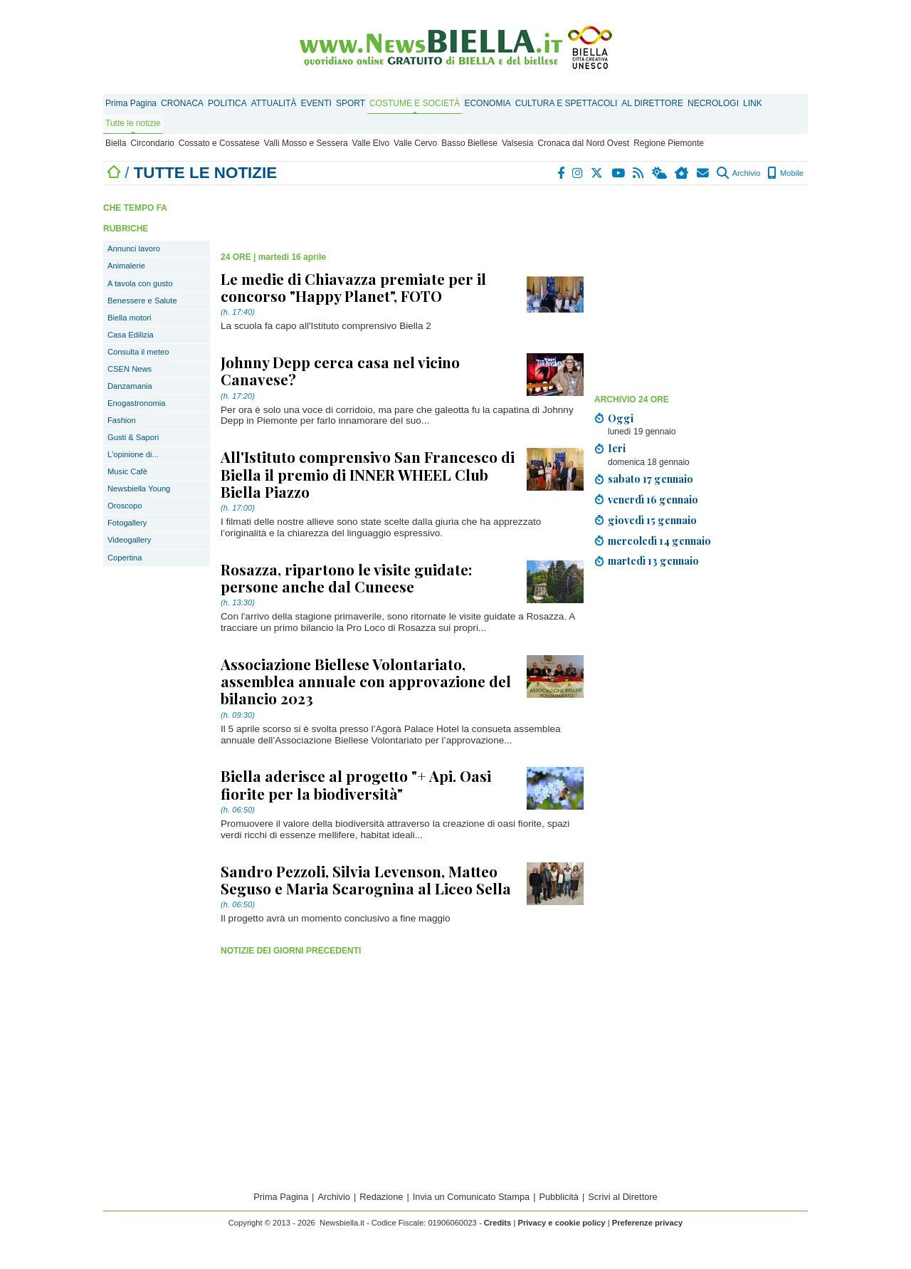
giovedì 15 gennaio (652, 520)
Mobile (785, 173)
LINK (752, 103)
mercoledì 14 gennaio (659, 540)
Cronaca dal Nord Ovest (583, 143)
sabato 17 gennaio (650, 478)
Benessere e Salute (142, 300)
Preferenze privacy (647, 1222)
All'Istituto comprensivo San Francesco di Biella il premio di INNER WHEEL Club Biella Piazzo (368, 473)
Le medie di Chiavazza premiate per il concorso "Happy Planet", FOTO (353, 287)
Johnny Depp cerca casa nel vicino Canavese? (340, 370)
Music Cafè (127, 471)
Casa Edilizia (130, 334)
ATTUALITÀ (274, 103)
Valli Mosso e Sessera (306, 143)
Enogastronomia (136, 403)
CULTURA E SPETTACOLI (566, 103)
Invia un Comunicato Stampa (471, 1196)
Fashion (121, 420)
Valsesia (517, 143)
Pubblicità (559, 1196)
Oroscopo (124, 505)
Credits (498, 1222)
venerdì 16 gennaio (653, 499)
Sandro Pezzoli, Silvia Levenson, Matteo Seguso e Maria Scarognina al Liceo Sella (366, 879)
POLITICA (227, 103)
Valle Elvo (370, 143)
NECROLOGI (713, 103)
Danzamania (129, 386)
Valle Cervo (415, 143)
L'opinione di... (133, 454)
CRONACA (182, 103)
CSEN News (129, 369)
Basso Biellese (469, 143)
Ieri (617, 448)
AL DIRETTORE (652, 103)
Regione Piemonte (668, 143)
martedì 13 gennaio (653, 560)
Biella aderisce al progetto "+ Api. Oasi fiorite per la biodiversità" (356, 784)
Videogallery (129, 540)
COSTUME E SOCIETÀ (414, 103)
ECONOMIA (487, 103)
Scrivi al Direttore (622, 1196)
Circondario (152, 143)
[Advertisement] (701, 288)
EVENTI (316, 103)
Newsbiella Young (138, 488)
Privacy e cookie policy (561, 1222)
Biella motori (129, 317)
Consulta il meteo (138, 352)
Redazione (381, 1196)
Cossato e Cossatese (219, 143)
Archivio (738, 173)
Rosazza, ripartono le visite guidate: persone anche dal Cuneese (346, 577)
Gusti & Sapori (133, 437)
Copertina (124, 557)
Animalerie (126, 265)
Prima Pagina (131, 103)
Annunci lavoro (133, 248)
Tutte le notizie (133, 123)
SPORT (350, 103)
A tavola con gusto (139, 283)
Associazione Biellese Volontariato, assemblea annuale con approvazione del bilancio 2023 (366, 681)
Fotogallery (127, 522)
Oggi (620, 418)
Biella (115, 143)
